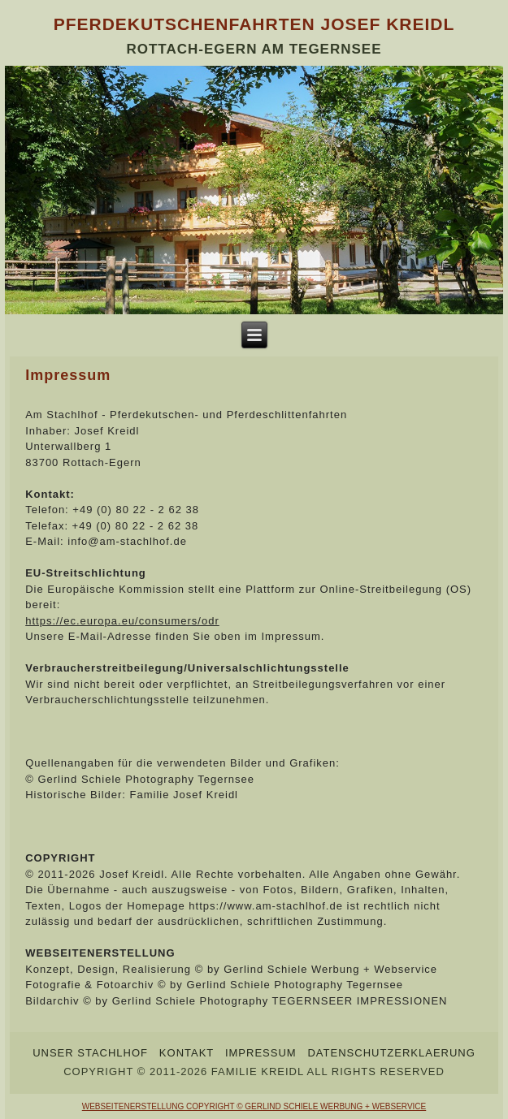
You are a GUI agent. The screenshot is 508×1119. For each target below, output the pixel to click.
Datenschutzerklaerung (391, 1053)
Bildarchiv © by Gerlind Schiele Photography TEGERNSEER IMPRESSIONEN (236, 1001)
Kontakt (186, 1053)
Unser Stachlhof (90, 1053)
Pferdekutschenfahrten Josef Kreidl (254, 24)
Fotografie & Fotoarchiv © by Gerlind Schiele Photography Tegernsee (214, 985)
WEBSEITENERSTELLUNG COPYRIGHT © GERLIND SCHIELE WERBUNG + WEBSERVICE (254, 1106)
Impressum (261, 1053)
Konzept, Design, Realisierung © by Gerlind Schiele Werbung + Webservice (231, 969)
